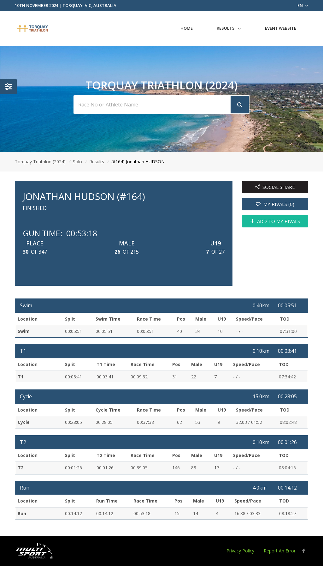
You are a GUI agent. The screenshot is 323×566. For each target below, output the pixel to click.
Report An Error (280, 551)
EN (302, 5)
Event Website (280, 28)
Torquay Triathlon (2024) (40, 162)
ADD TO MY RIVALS (275, 221)
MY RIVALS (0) (275, 204)
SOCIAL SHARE (275, 187)
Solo (77, 162)
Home (186, 28)
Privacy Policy (240, 551)
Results (226, 28)
